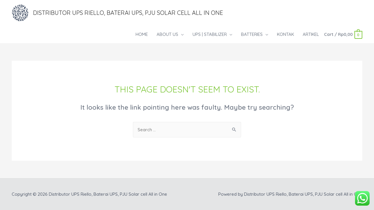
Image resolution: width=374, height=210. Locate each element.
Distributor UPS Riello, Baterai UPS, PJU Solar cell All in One (128, 12)
